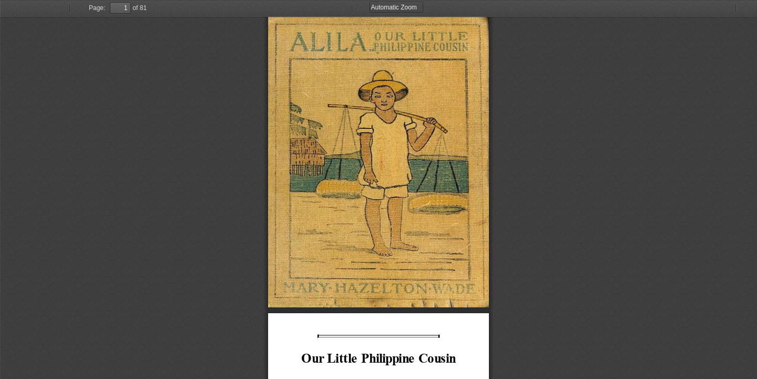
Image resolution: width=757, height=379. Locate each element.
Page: (97, 8)
